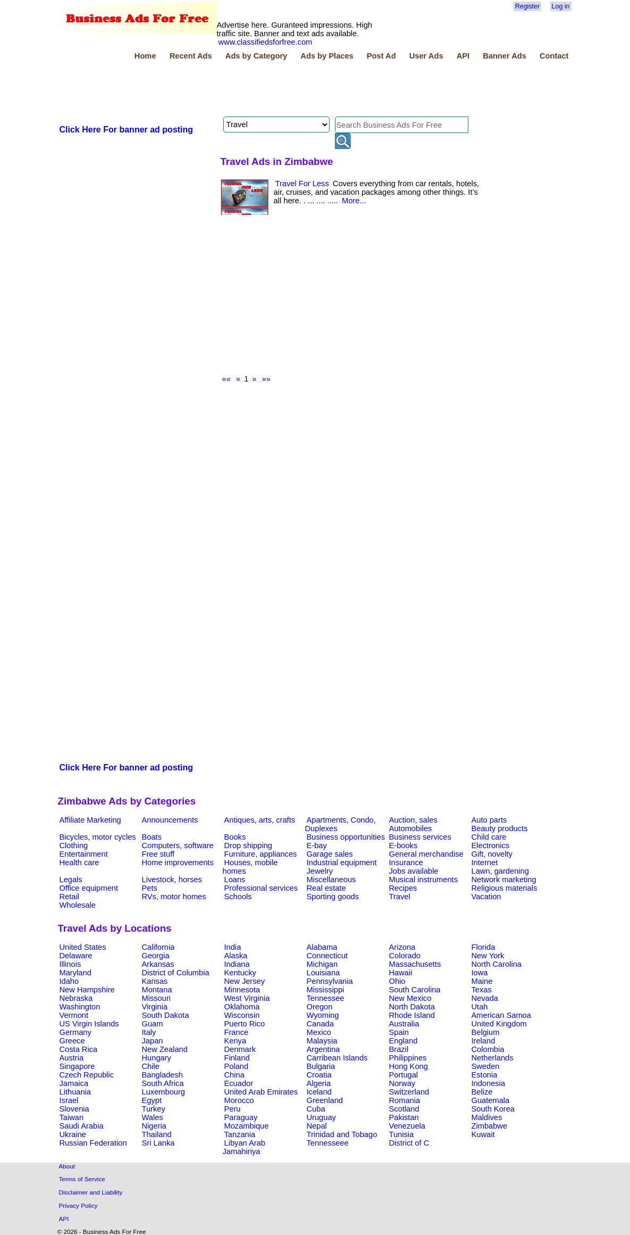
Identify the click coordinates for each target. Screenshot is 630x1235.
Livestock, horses (172, 879)
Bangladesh (162, 1075)
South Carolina (415, 989)
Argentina (323, 1049)
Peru (232, 1109)
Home (145, 56)
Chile (150, 1066)
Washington (80, 1006)
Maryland (75, 972)
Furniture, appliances (260, 854)
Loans (235, 879)
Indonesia (489, 1083)
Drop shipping (248, 845)
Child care (489, 837)
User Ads (426, 56)
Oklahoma (242, 1006)
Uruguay (321, 1117)
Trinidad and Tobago (342, 1134)
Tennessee (326, 998)
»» (266, 379)
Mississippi (326, 989)
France (236, 1032)
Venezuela (407, 1126)
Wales (152, 1117)
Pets (149, 888)
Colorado (405, 955)
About (67, 1166)
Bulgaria (321, 1066)
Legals (71, 879)
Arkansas (158, 964)
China (234, 1075)
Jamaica (74, 1083)
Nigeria (154, 1126)
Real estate (326, 888)
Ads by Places (326, 56)
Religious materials (504, 888)
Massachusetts (415, 964)
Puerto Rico (244, 1024)
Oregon (320, 1006)
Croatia (319, 1075)
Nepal (317, 1126)
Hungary (156, 1058)
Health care (79, 862)
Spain (399, 1032)
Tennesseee (328, 1143)
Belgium (486, 1032)
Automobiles (410, 828)
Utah (480, 1006)
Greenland (325, 1100)
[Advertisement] (251, 90)
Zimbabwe (490, 1126)
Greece (72, 1041)
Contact (554, 56)
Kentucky (240, 972)
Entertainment (84, 854)
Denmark (240, 1049)
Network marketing (504, 879)
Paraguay (241, 1117)
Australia (404, 1024)
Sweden (486, 1066)
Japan (152, 1041)
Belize (482, 1092)
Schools (238, 896)
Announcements (170, 820)
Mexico (319, 1032)
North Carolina (497, 964)
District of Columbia (175, 972)
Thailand (157, 1134)
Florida (483, 947)
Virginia (155, 1006)
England (403, 1041)
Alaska (236, 955)
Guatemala (491, 1100)
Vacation (486, 896)
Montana (157, 989)
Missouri (156, 998)
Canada (320, 1024)
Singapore (77, 1066)
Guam (152, 1024)
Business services (420, 837)
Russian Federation (93, 1143)
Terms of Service (82, 1178)
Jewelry (320, 871)
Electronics (491, 845)
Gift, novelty (492, 854)
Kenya (235, 1041)
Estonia (485, 1075)
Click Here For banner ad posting (127, 129)
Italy (149, 1032)
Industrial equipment (342, 862)
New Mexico (410, 998)
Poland (236, 1066)
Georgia (156, 955)
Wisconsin (242, 1015)
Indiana (237, 964)
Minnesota (242, 989)
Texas (482, 989)
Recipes (403, 888)
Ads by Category (256, 56)
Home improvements (178, 862)
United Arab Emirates (261, 1092)
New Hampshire (87, 989)
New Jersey (244, 981)
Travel (399, 896)
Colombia (488, 1049)
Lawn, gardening (500, 871)
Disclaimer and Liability (91, 1192)
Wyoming (323, 1015)
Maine (482, 981)
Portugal (403, 1075)
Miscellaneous (331, 879)
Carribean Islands (337, 1058)
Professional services (261, 888)
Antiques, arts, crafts (260, 820)
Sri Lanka (158, 1143)
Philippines (408, 1058)
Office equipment (89, 888)
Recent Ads (191, 56)
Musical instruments (423, 879)
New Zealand (165, 1049)
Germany (75, 1032)
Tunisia (401, 1134)
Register (527, 6)
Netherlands (493, 1058)
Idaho (69, 981)
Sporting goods (333, 896)
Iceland (319, 1092)
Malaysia (322, 1041)
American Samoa (501, 1015)
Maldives (487, 1117)
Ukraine (73, 1134)
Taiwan (72, 1117)
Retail (69, 896)
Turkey (153, 1109)
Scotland (404, 1109)
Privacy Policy (78, 1205)
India (232, 947)
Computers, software (178, 845)
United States (83, 947)
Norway (402, 1083)
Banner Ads (504, 56)
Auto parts (489, 820)
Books (235, 837)
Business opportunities (346, 837)
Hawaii (401, 972)
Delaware (76, 955)
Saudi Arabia (82, 1126)
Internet (485, 862)
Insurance (406, 862)
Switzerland (409, 1092)
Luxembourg (163, 1092)
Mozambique (246, 1126)
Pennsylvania (330, 981)
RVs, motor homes (174, 896)
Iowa (480, 972)
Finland (237, 1058)
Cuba (316, 1109)
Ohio (397, 981)
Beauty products (500, 828)
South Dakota (165, 1015)
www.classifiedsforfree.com (266, 42)
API (463, 56)
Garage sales (330, 854)
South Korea (493, 1109)
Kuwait (483, 1134)
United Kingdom (499, 1024)
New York (488, 955)
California (158, 947)
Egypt (152, 1100)
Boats (152, 837)
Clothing (74, 845)
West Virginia (247, 998)
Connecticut (327, 955)
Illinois (70, 964)
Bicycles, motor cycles (98, 837)
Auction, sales (413, 820)
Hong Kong (408, 1066)
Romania (405, 1100)
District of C (409, 1143)
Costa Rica (79, 1049)
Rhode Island (412, 1015)
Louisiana (323, 972)
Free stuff (158, 854)
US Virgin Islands (89, 1024)
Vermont (74, 1015)
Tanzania (240, 1134)
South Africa (163, 1083)
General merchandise (426, 854)
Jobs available (414, 871)
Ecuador (239, 1083)
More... (354, 200)
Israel (69, 1100)
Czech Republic (87, 1075)
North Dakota (412, 1006)
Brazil (399, 1049)
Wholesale (78, 905)
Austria (72, 1058)
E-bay (317, 845)
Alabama (322, 947)
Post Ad (381, 56)
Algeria (319, 1083)
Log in (561, 6)
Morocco (239, 1100)
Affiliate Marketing (90, 820)
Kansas (155, 981)
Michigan (322, 964)
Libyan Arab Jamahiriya (244, 1147)
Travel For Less (302, 183)
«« (226, 379)
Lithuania (75, 1092)
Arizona (402, 947)
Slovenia (74, 1109)
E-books (403, 845)
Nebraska (76, 998)
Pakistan (404, 1117)
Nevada (485, 998)
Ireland (483, 1041)
